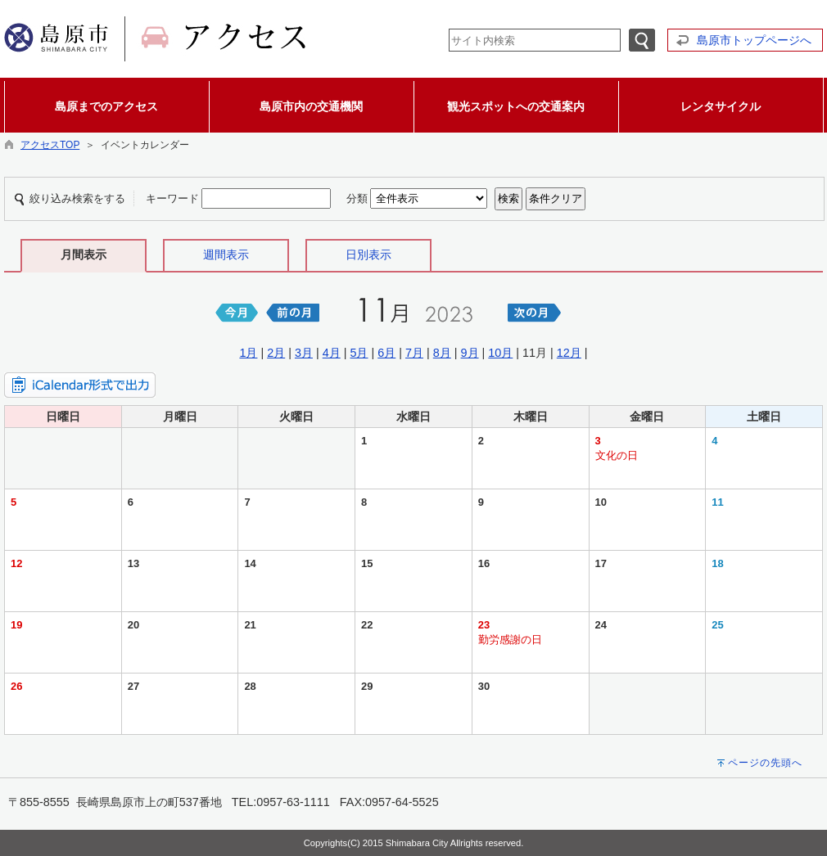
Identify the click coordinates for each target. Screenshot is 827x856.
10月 (500, 352)
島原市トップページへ (754, 40)
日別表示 (368, 254)
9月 (470, 352)
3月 (304, 352)
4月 (332, 352)
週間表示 (226, 254)
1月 (248, 352)
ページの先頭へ (765, 763)
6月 (386, 352)
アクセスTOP (49, 145)
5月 (359, 352)
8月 (442, 352)
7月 (414, 352)
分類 (357, 198)
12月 (569, 352)
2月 (276, 352)
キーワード (172, 198)
